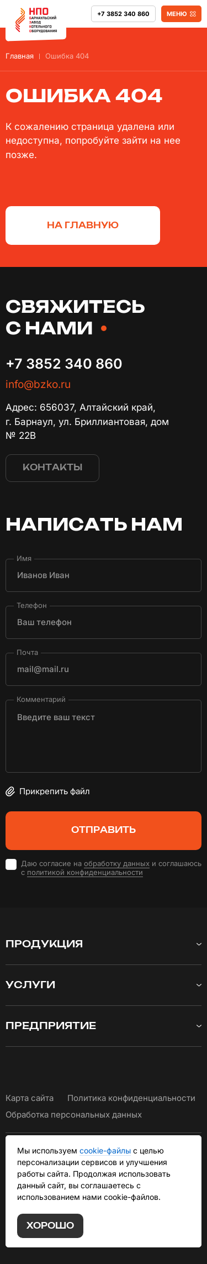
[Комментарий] (103, 736)
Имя (24, 558)
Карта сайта (30, 1098)
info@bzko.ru (38, 384)
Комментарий (41, 698)
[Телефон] (103, 622)
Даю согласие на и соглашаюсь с (111, 868)
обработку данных (117, 863)
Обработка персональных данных (74, 1114)
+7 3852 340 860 (64, 363)
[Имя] (103, 575)
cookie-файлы (105, 1150)
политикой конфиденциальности (85, 872)
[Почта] (103, 669)
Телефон (32, 605)
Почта (27, 651)
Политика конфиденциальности (131, 1098)
